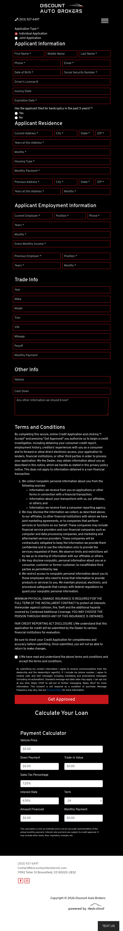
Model (19, 308)
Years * (19, 225)
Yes (21, 113)
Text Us (108, 926)
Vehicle (19, 380)
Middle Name (56, 54)
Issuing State (23, 91)
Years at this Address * (29, 143)
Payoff (19, 346)
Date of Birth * (24, 72)
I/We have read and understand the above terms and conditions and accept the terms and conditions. (63, 659)
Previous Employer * (28, 256)
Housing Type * (25, 161)
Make (18, 299)
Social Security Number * (80, 72)
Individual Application (33, 34)
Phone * (20, 63)
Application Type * (27, 29)
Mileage (20, 337)
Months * (20, 152)
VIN (17, 327)
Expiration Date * (26, 101)
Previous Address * (27, 182)
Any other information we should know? (42, 400)
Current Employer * (27, 216)
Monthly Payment (26, 355)
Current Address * (26, 133)
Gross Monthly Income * (30, 244)
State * (85, 133)
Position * (62, 216)
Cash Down (22, 391)
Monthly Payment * (27, 171)
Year (17, 290)
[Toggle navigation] (104, 19)
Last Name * (89, 54)
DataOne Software (74, 920)
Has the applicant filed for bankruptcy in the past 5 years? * (54, 108)
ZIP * (100, 133)
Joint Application (30, 38)
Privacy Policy (54, 690)
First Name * (23, 54)
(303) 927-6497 (27, 19)
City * (59, 133)
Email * (69, 63)
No (21, 118)
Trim (17, 318)
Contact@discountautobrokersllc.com (42, 868)
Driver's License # (26, 82)
